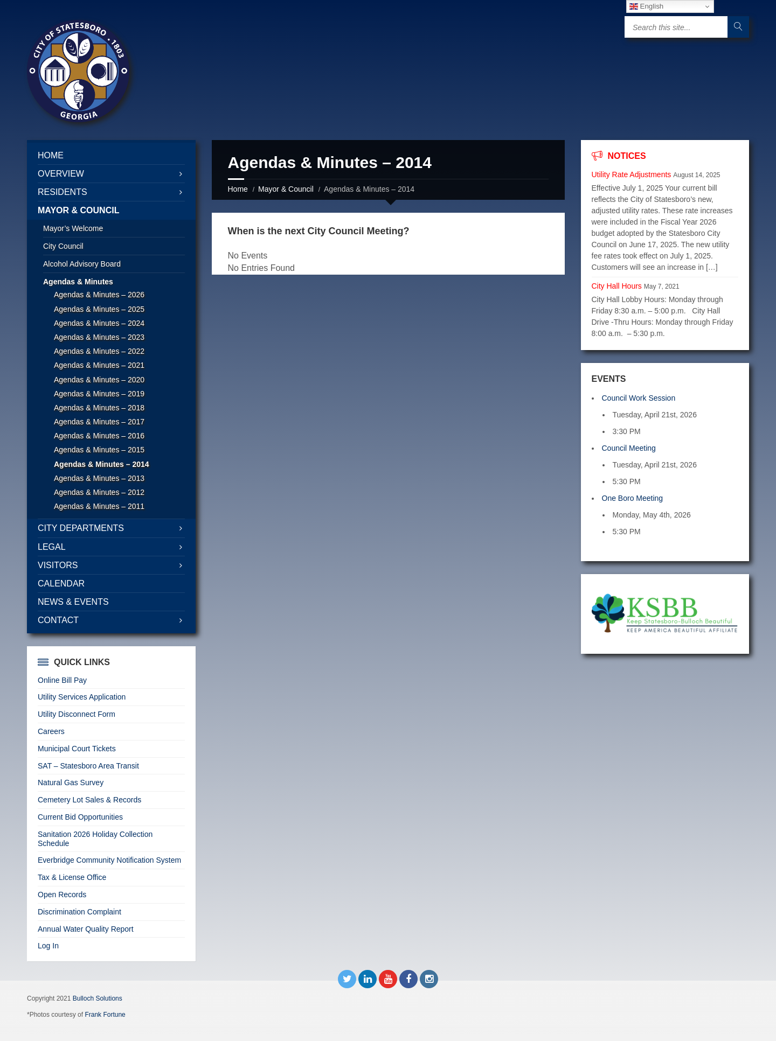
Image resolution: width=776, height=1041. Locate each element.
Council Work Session (639, 398)
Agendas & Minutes (78, 281)
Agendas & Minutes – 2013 (99, 478)
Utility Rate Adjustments (631, 174)
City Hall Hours (617, 286)
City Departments (81, 528)
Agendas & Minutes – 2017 (99, 421)
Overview (61, 173)
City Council (63, 246)
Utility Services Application (82, 697)
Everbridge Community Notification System (109, 860)
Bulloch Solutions (97, 998)
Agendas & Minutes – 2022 (99, 351)
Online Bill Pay (62, 680)
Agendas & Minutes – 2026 (99, 294)
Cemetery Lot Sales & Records (89, 799)
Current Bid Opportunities (80, 817)
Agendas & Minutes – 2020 (99, 379)
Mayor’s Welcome (73, 228)
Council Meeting (629, 448)
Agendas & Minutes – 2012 (99, 492)
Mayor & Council (286, 189)
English (646, 6)
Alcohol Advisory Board (82, 264)
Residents (62, 192)
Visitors (58, 565)
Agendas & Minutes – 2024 (99, 323)
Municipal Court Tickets (77, 748)
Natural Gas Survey (70, 782)
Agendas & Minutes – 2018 (99, 407)
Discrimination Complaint (79, 911)
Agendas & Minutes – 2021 (99, 365)
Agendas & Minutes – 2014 (101, 464)
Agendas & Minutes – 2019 (99, 393)
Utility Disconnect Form (76, 714)
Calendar (61, 583)
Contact (58, 620)
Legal (52, 546)
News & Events (73, 601)
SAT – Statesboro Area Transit (88, 765)
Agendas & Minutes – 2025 (99, 309)
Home (238, 189)
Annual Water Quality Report (86, 929)
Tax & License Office (72, 877)
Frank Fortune (105, 1014)
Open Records (62, 894)
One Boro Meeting (632, 498)
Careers (51, 731)
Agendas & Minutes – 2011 (99, 506)
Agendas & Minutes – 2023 (99, 337)
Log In (48, 945)
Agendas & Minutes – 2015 (99, 449)
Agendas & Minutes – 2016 (99, 435)
